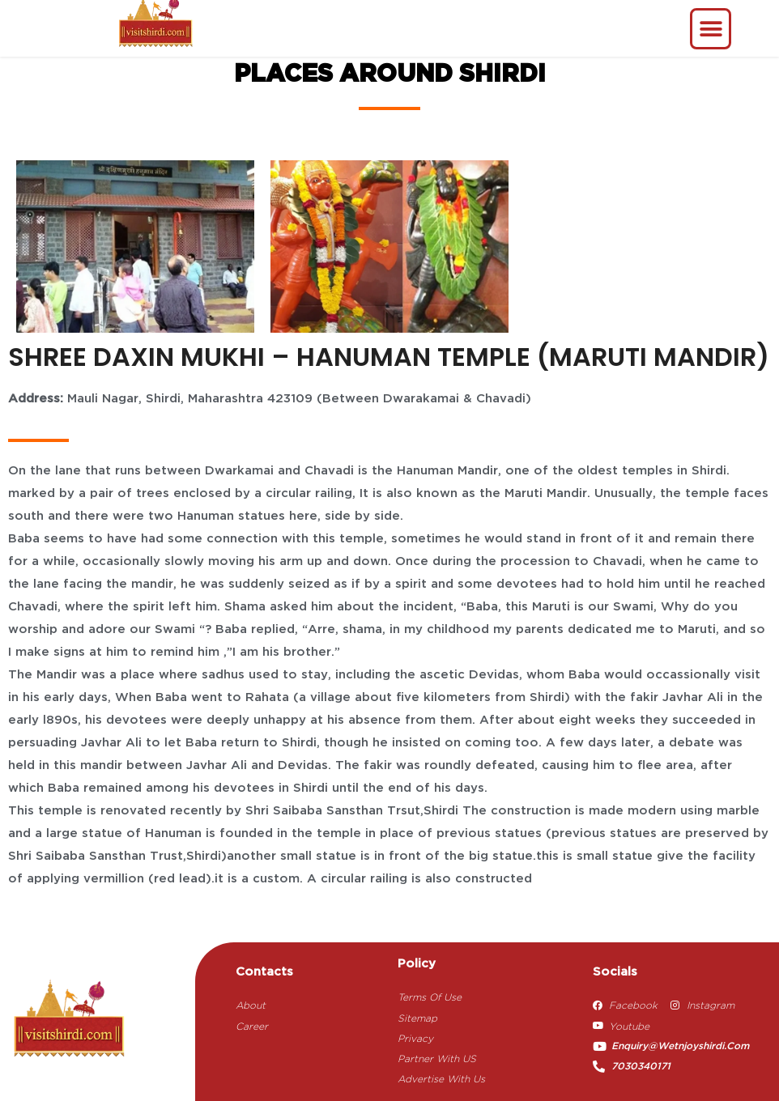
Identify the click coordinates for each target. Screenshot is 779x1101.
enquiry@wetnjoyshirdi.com (680, 1046)
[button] (710, 28)
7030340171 (640, 1066)
